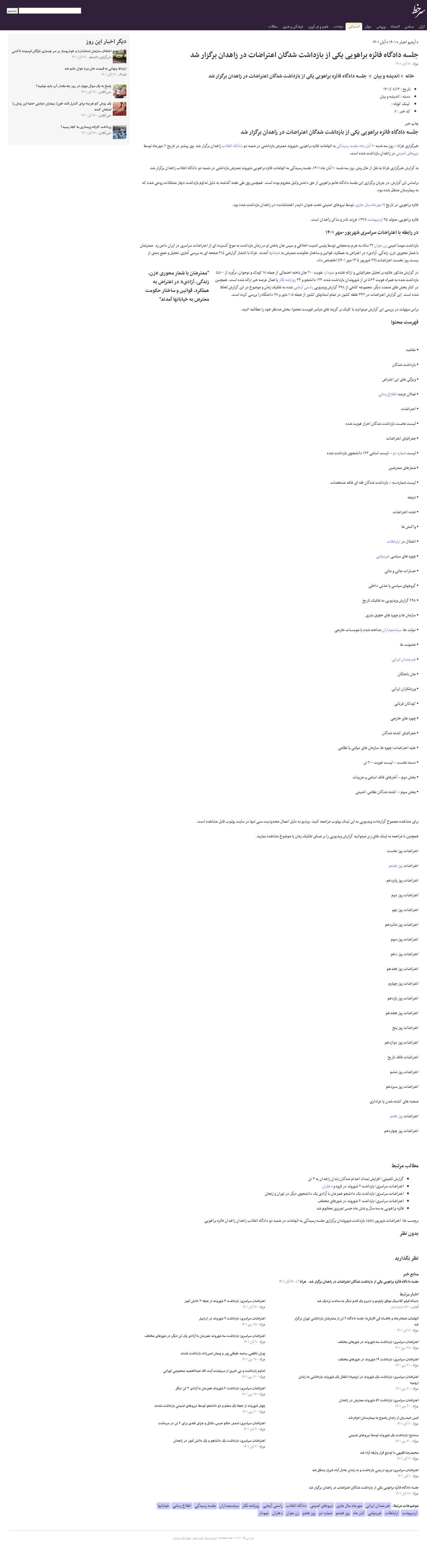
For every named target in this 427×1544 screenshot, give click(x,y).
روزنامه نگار (287, 279)
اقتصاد (395, 26)
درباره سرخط (211, 1538)
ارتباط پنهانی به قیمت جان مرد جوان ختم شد (95, 69)
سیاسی (409, 26)
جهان (368, 26)
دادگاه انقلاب (232, 146)
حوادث (338, 26)
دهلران (327, 1186)
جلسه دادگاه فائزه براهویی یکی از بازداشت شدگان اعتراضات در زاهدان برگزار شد (364, 1282)
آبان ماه (365, 146)
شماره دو (399, 453)
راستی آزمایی (303, 287)
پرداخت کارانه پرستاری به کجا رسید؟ (86, 127)
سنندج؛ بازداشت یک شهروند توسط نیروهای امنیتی (384, 1435)
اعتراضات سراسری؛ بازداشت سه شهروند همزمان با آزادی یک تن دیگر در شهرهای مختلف (205, 1336)
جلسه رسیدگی (347, 146)
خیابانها (274, 252)
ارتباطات (393, 541)
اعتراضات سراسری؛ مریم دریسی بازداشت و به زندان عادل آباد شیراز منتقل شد (365, 1470)
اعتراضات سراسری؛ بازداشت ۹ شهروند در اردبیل (232, 1319)
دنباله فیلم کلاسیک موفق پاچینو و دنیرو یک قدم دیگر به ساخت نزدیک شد (368, 1301)
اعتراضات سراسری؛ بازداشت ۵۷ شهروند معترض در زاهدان (379, 1400)
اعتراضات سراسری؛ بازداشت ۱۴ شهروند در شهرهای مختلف (378, 1360)
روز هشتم (396, 865)
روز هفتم (396, 1116)
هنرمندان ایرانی (404, 659)
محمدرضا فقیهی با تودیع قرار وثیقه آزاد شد (389, 1453)
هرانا (301, 1282)
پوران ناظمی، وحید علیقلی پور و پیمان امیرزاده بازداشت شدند (223, 1354)
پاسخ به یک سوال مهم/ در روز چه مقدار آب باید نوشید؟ (73, 86)
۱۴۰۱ (392, 42)
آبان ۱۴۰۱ (379, 42)
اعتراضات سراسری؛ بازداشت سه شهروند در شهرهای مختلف (378, 1342)
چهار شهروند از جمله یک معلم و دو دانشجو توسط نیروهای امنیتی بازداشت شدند (209, 1406)
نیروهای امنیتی (407, 153)
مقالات (272, 26)
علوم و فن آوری (318, 26)
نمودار (329, 272)
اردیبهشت (375, 219)
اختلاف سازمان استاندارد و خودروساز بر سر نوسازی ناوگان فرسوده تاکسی (61, 51)
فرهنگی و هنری (292, 26)
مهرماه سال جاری (369, 204)
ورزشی (381, 26)
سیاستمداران (391, 630)
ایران (422, 26)
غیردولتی (383, 556)
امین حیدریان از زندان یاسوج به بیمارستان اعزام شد (383, 1418)
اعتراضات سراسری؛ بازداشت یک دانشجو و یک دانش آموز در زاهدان (219, 1441)
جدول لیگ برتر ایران (182, 1538)
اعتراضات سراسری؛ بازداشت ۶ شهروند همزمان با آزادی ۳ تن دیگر (220, 1388)
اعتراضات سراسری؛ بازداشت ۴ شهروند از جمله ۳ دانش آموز (224, 1301)
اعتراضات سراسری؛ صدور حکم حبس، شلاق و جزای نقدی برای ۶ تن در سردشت (211, 1423)
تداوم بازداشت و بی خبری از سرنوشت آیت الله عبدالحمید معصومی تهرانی (214, 1371)
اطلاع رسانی (387, 394)
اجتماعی (354, 26)
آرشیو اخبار (407, 42)
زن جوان (380, 245)
